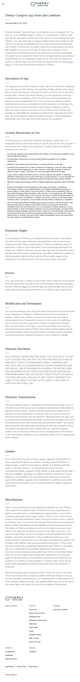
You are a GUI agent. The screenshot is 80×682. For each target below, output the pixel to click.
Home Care (33, 609)
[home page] (40, 4)
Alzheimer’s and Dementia (38, 620)
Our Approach (10, 652)
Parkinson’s (33, 624)
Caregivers (32, 652)
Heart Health (33, 627)
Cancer (31, 631)
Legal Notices (10, 666)
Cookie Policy (33, 666)
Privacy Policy (21, 666)
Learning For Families (60, 609)
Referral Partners (11, 659)
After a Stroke (34, 638)
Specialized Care (34, 617)
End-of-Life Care (35, 642)
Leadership (9, 655)
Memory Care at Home (37, 613)
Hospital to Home (35, 635)
